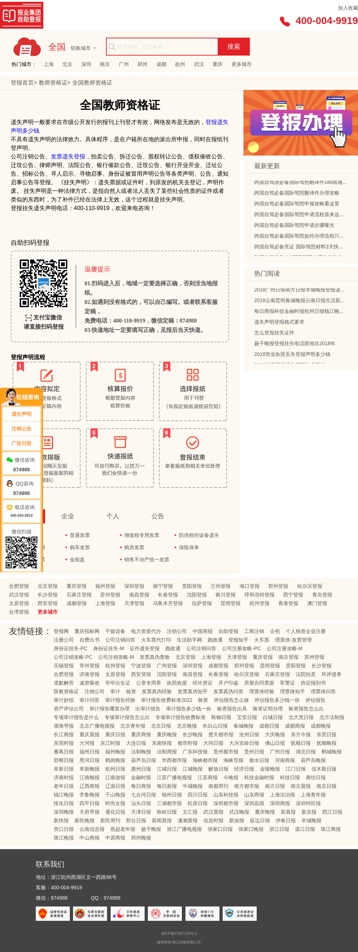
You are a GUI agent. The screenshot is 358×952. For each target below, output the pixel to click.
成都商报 (295, 726)
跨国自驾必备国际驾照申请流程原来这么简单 (304, 216)
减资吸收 (89, 683)
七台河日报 (143, 795)
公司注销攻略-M (116, 657)
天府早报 (89, 812)
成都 (161, 64)
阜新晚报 (89, 769)
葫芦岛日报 (143, 760)
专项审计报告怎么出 (127, 717)
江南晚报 (89, 777)
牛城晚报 (193, 786)
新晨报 (288, 812)
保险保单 (189, 547)
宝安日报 (247, 717)
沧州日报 (249, 734)
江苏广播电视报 (174, 777)
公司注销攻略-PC (73, 657)
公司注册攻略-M (285, 648)
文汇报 (190, 812)
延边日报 (260, 820)
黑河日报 (89, 760)
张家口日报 (220, 829)
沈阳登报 (197, 595)
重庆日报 (115, 734)
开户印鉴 (228, 683)
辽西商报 (89, 786)
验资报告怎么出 (306, 708)
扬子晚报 (151, 829)
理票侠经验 (261, 691)
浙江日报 (279, 829)
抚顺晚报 (326, 743)
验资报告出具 (232, 708)
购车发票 (80, 547)
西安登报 (48, 603)
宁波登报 (141, 665)
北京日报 (161, 726)
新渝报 (236, 820)
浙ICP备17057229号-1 (179, 934)
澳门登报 (317, 603)
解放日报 (218, 769)
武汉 (199, 64)
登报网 (61, 631)
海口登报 (250, 586)
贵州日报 (254, 752)
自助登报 (228, 631)
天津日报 (141, 812)
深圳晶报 (254, 803)
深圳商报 (280, 803)
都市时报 (188, 743)
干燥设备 (115, 631)
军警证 (287, 683)
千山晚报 (115, 795)
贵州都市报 (225, 752)
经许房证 (203, 683)
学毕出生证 (117, 683)
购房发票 (134, 547)
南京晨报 (301, 786)
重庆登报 (77, 586)
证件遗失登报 (145, 648)
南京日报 (326, 786)
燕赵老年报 (122, 829)
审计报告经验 (120, 700)
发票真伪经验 (157, 691)
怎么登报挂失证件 (274, 335)
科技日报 (290, 777)
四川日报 (198, 795)
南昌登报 (139, 595)
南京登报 (289, 657)
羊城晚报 (311, 820)
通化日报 (115, 812)
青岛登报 (322, 595)
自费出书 (89, 640)
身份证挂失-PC (70, 648)
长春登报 (168, 595)
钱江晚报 (64, 795)
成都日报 (269, 726)
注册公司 (64, 640)
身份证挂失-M (108, 648)
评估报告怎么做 (231, 700)
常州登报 (89, 665)
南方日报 (275, 786)
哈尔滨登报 (309, 586)
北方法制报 (331, 717)
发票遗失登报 (68, 156)
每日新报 (167, 786)
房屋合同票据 (259, 683)
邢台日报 (136, 820)
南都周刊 (218, 786)
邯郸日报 (64, 760)
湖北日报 (306, 752)
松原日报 (198, 803)
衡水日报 (259, 760)
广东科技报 (195, 752)
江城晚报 (193, 769)
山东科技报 (225, 795)
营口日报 (64, 829)
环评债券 (331, 674)
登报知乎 (238, 640)
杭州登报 (260, 603)
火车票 (261, 640)
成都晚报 (321, 726)
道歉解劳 (64, 683)
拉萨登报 (202, 603)
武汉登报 (19, 595)
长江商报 (64, 734)
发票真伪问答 (228, 691)
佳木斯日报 (324, 769)
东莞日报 (326, 734)
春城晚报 (243, 726)
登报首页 (22, 83)
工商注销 (254, 631)
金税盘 (77, 559)
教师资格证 (53, 83)
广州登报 (167, 665)
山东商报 (254, 795)
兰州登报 (221, 586)
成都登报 (77, 603)
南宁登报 (163, 586)
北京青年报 (132, 726)
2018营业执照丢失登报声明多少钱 (292, 356)
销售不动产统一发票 (146, 559)
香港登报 (288, 603)
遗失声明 (21, 414)
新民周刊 (110, 820)
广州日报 (280, 752)
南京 (105, 64)
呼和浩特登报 (260, 595)
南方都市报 (246, 786)
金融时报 (141, 777)
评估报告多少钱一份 (277, 700)
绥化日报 (64, 803)
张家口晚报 (250, 829)
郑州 (142, 64)
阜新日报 (64, 769)
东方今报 (301, 734)
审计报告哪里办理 (110, 708)
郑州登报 (278, 586)
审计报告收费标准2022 (166, 700)
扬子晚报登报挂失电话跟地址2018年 (294, 345)
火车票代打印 (156, 640)
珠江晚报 (64, 838)
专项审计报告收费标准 (180, 717)
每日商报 (141, 786)
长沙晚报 (193, 734)
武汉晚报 (239, 812)
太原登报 (19, 603)
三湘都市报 (169, 803)
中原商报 (115, 838)
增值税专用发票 (141, 535)
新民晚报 (84, 820)
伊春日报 (286, 820)
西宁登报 (293, 595)
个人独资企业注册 (306, 631)
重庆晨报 (89, 734)
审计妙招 (64, 700)
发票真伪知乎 (193, 691)
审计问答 (89, 700)
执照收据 (177, 683)
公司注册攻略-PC (241, 648)
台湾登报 (19, 612)
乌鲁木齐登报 (168, 603)
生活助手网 (189, 640)
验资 (131, 691)
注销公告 (21, 429)
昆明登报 (231, 603)
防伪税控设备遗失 (199, 535)
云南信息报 (92, 829)
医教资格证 (66, 691)
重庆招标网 (87, 631)
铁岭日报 (167, 812)
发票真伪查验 (155, 657)
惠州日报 (141, 769)
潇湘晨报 (188, 820)
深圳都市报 (225, 803)
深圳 (86, 64)
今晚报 (230, 777)
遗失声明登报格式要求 (279, 324)
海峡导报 (233, 760)
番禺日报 (64, 752)
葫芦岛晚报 (313, 760)
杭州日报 (115, 769)
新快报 (61, 820)
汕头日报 (141, 803)
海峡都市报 (205, 760)
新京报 (308, 812)
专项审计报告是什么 (76, 717)
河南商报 (285, 760)
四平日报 (89, 803)
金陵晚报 (270, 769)
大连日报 (136, 743)
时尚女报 (115, 803)
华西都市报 (174, 760)
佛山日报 (275, 743)
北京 (67, 64)
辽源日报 (115, 786)
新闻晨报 (162, 820)
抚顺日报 (301, 743)
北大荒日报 (301, 717)
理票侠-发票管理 (293, 640)
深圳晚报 (64, 812)
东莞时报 (64, 743)
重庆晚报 (167, 734)
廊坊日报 (316, 777)
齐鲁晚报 (89, 795)
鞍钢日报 (221, 717)
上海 (49, 64)
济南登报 (89, 674)
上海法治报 (282, 795)
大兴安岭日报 (244, 743)
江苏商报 (208, 777)
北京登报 (48, 586)
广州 (124, 64)
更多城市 (242, 64)
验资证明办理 (268, 708)
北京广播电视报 (97, 726)
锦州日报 (172, 795)
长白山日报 (215, 726)
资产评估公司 (69, 708)
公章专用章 (148, 683)
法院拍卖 (306, 674)
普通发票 (80, 535)
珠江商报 (331, 829)
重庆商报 (141, 734)
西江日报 (332, 812)
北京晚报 (187, 726)
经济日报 (244, 769)
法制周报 (167, 752)
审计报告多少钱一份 (188, 708)
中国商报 (203, 631)
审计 (115, 691)
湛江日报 (305, 829)
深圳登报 (134, 586)
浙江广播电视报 (184, 829)
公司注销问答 (120, 640)
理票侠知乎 (292, 691)
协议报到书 (313, 683)
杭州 (180, 64)
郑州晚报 (141, 838)
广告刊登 (21, 443)
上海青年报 (313, 795)
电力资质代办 (146, 631)
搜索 (233, 46)
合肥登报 (19, 586)
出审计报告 (147, 708)
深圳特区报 (308, 803)
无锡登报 (64, 665)
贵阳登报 (192, 586)
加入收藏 (348, 8)
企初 (275, 631)
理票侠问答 (323, 691)
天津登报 (134, 603)
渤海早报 (64, 726)
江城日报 (167, 769)
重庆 (218, 64)
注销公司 (177, 631)
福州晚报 (115, 752)
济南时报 (64, 777)
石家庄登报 (79, 595)
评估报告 (315, 700)
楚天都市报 (220, 734)
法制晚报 (141, 752)
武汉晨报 (213, 812)
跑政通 (215, 640)
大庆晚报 (275, 734)
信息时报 (213, 820)
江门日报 (296, 769)
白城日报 (273, 717)
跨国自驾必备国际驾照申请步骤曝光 (294, 227)
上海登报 (105, 603)
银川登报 (226, 595)
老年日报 (64, 786)
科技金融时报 (259, 777)
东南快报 (162, 743)
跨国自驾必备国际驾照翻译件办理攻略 (296, 195)
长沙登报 (48, 595)
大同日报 (213, 743)
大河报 (87, 743)
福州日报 (89, 752)
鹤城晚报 (331, 752)
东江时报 (110, 743)
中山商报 (89, 838)
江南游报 (115, 777)
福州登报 (105, 586)
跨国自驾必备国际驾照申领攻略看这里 (296, 206)
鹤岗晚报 (115, 760)
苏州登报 (110, 595)
